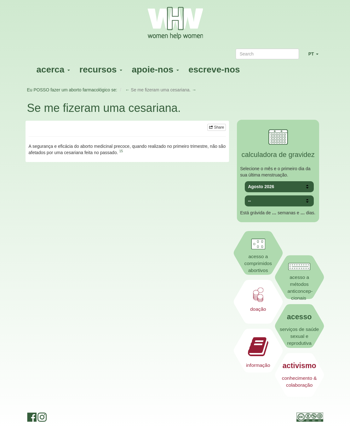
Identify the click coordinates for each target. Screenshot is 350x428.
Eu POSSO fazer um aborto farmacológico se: (72, 89)
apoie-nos (155, 69)
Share (216, 127)
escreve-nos (214, 69)
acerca (53, 69)
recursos (100, 69)
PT (315, 56)
